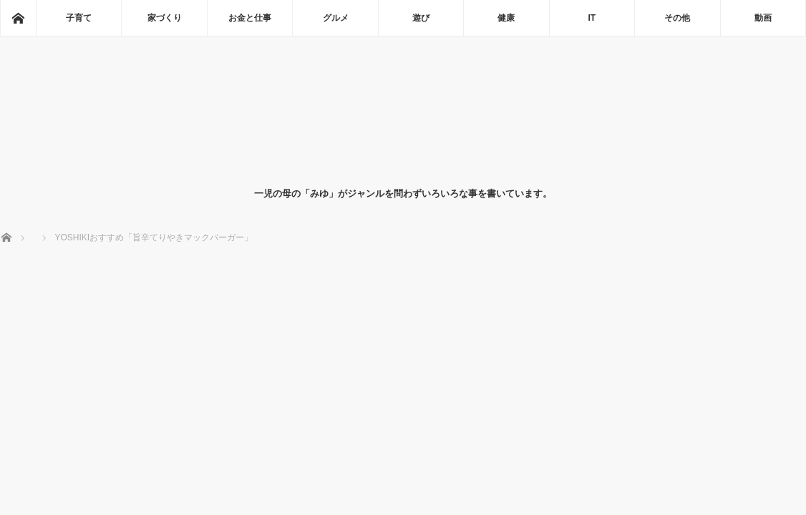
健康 (506, 18)
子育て (79, 18)
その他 (677, 18)
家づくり (164, 18)
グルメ (336, 18)
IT (592, 18)
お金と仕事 (249, 18)
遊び (420, 18)
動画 (763, 18)
